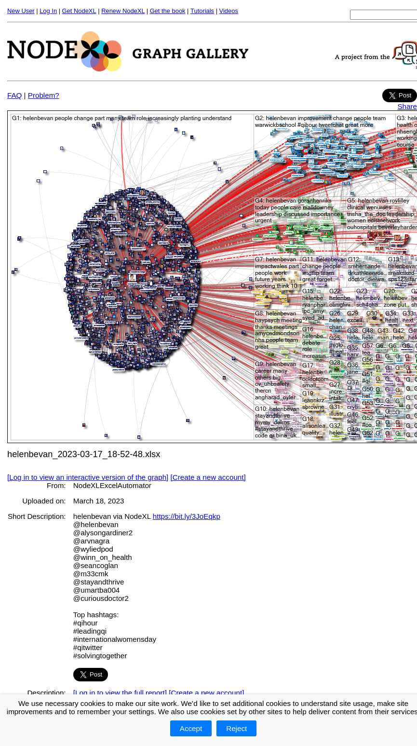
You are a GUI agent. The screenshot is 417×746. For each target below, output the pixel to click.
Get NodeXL (79, 10)
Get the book (168, 10)
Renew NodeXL (123, 10)
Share (407, 106)
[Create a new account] (208, 477)
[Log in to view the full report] (120, 693)
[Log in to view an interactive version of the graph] (87, 477)
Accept (191, 728)
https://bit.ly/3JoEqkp (186, 516)
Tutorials (202, 10)
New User (21, 10)
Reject (236, 728)
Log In (48, 10)
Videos (228, 10)
